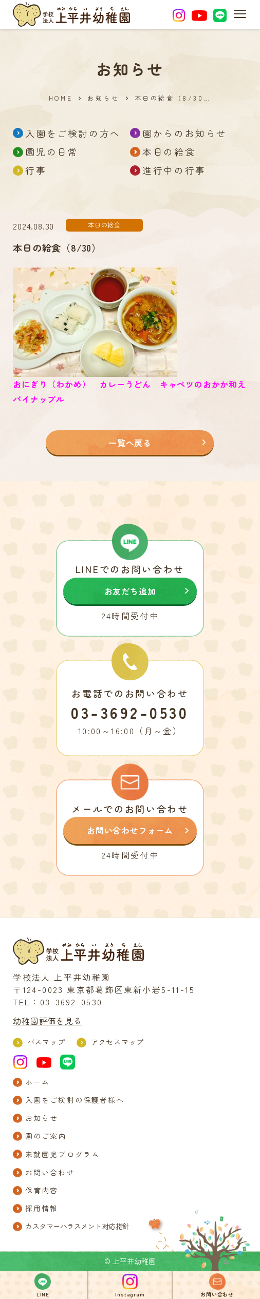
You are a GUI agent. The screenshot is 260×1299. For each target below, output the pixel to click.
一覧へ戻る (130, 442)
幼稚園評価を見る (47, 1021)
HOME (60, 98)
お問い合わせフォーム (130, 830)
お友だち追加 (130, 591)
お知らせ (103, 98)
